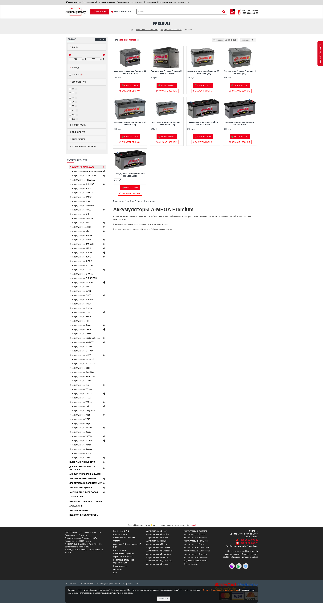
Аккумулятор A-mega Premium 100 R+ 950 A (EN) (166, 123)
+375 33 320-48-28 (248, 543)
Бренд (75, 67)
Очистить (101, 39)
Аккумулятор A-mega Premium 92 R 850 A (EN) (130, 123)
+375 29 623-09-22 (248, 540)
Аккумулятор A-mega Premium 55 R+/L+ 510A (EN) (130, 72)
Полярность (79, 125)
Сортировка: (203, 40)
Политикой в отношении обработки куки (220, 590)
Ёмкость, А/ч (79, 82)
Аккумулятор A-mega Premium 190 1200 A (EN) (203, 123)
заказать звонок (320, 53)
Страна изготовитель (84, 146)
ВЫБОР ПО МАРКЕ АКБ (146, 30)
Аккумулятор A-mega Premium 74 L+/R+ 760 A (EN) (203, 72)
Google (194, 525)
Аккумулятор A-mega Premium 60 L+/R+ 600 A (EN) (166, 72)
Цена (75, 47)
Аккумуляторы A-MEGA (171, 30)
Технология (78, 132)
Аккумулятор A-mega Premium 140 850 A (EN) (239, 123)
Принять (164, 599)
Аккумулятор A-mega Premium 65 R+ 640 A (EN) (240, 72)
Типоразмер (78, 139)
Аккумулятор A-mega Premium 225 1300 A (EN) (130, 174)
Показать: (245, 40)
